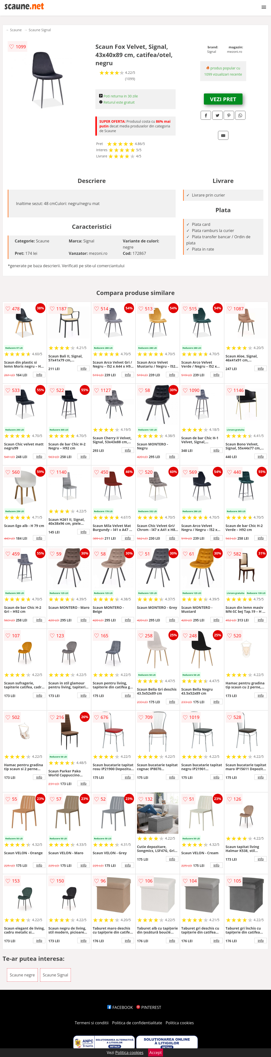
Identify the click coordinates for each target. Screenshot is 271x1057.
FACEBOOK (120, 1007)
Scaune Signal (40, 30)
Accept (155, 1052)
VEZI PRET (223, 99)
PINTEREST (148, 1007)
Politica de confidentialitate (137, 1023)
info (39, 374)
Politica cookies (180, 1023)
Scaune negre (22, 975)
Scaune (16, 30)
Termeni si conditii (92, 1023)
